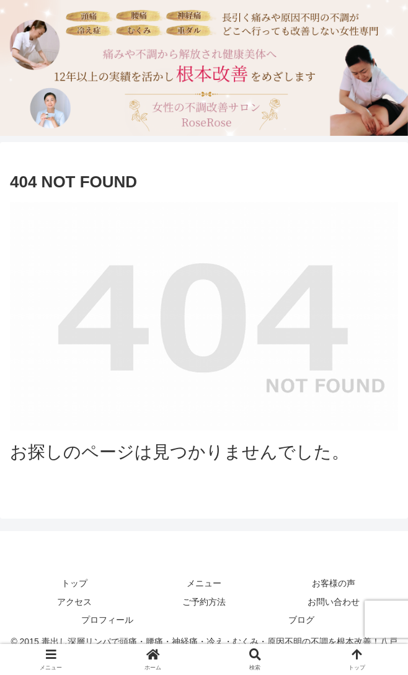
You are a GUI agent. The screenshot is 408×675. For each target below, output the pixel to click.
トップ (74, 583)
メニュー (204, 583)
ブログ (301, 620)
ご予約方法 (204, 602)
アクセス (74, 602)
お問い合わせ (334, 602)
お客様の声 (333, 583)
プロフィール (107, 620)
